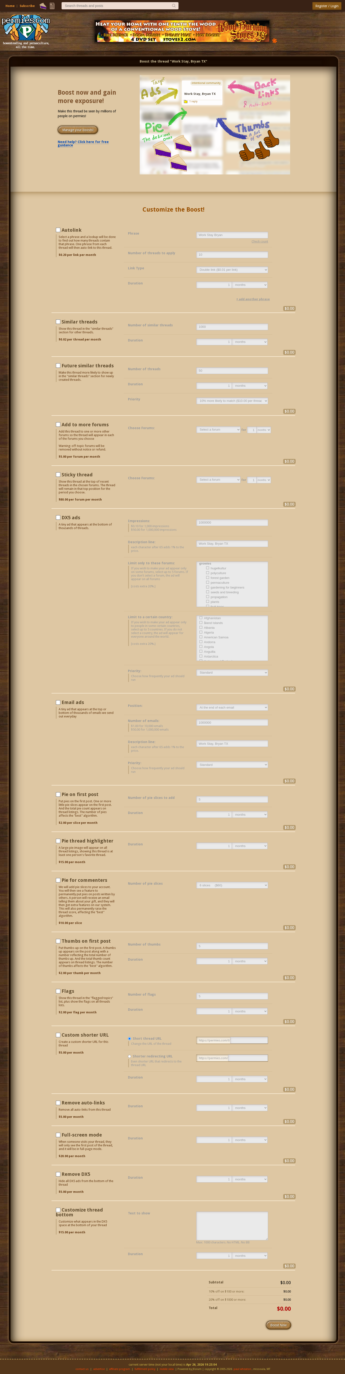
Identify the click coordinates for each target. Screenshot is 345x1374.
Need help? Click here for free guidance (83, 143)
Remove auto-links (83, 1103)
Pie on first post (80, 794)
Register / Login (327, 6)
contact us (82, 1369)
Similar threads (80, 322)
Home (10, 6)
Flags (68, 991)
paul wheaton (242, 1369)
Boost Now (278, 1325)
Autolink (71, 230)
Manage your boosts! (77, 130)
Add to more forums (85, 424)
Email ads (73, 702)
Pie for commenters (84, 880)
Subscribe (27, 6)
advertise (99, 1369)
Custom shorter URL (85, 1035)
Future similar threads (88, 366)
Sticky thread (77, 475)
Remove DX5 (76, 1174)
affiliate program (119, 1369)
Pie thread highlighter (87, 841)
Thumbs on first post (86, 941)
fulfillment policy (145, 1369)
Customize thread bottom (79, 1212)
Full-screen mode (82, 1135)
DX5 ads (71, 517)
